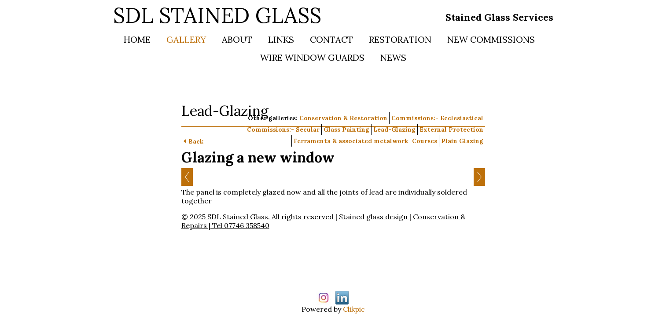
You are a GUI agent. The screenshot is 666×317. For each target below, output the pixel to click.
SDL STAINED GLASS (217, 15)
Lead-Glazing (394, 129)
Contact (331, 39)
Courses (424, 141)
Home (137, 39)
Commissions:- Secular (283, 129)
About (237, 39)
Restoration (400, 39)
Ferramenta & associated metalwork (351, 141)
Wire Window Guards (312, 57)
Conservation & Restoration (343, 118)
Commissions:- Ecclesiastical (437, 118)
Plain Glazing (462, 141)
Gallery (186, 39)
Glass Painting (346, 129)
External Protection (451, 129)
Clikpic (354, 309)
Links (281, 39)
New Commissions (491, 39)
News (393, 57)
